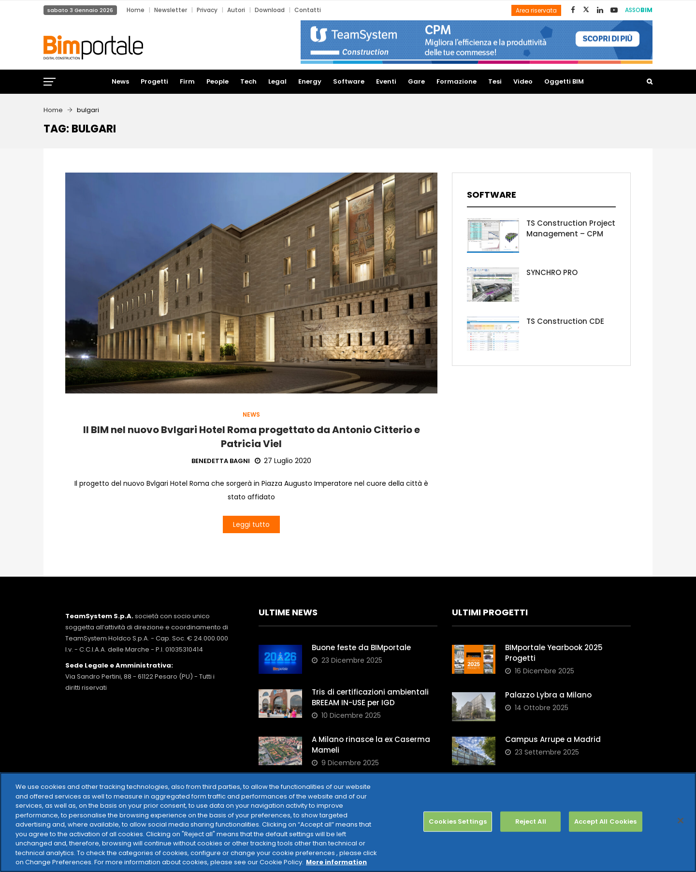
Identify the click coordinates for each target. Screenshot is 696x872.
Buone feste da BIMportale (361, 647)
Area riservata (536, 10)
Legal (277, 81)
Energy (309, 81)
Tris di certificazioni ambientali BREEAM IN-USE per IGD (370, 697)
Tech (248, 81)
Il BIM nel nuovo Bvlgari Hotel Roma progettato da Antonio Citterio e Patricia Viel (251, 437)
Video (523, 81)
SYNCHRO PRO (552, 272)
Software (348, 81)
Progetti (154, 81)
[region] (348, 822)
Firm (187, 81)
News (120, 81)
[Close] (680, 820)
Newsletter (170, 10)
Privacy (207, 10)
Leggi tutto (251, 524)
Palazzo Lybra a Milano (548, 695)
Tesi (495, 81)
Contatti (307, 10)
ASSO (638, 10)
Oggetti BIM (564, 81)
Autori (236, 10)
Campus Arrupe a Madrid (553, 739)
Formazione (456, 81)
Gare (416, 81)
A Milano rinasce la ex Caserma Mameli (371, 744)
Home (136, 10)
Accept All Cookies (605, 821)
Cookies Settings (458, 821)
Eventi (386, 81)
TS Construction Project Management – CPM (570, 228)
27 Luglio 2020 (283, 460)
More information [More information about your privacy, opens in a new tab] (336, 862)
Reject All (530, 821)
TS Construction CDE (565, 321)
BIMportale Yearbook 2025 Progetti (554, 652)
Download (270, 10)
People (217, 81)
